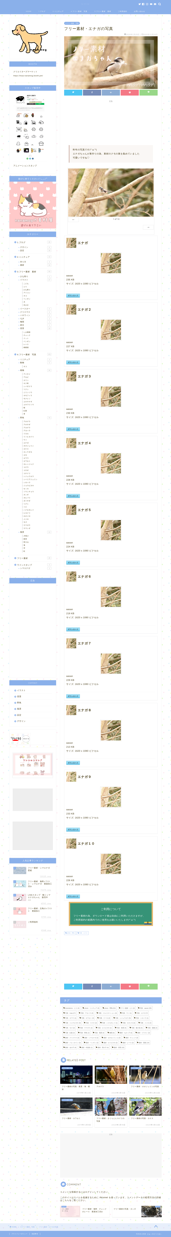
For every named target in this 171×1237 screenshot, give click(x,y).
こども (26, 284)
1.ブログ (42, 11)
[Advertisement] (111, 122)
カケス (26, 449)
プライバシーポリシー (19, 1234)
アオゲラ (27, 421)
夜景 (25, 539)
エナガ (26, 443)
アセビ (26, 377)
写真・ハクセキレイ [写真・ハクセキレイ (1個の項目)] (110, 1023)
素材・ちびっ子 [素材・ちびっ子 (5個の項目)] (126, 1033)
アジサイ (27, 374)
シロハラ (27, 482)
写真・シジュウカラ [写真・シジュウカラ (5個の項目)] (123, 1018)
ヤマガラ (27, 525)
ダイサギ (27, 501)
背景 (35, 328)
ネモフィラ (28, 395)
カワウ (26, 458)
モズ (25, 522)
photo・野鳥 (71, 933)
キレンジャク (29, 464)
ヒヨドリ (27, 513)
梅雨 (35, 322)
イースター (35, 308)
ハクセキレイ (29, 510)
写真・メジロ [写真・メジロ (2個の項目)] (145, 1023)
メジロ (26, 519)
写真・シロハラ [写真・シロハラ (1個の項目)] (142, 1018)
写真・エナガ (83, 933)
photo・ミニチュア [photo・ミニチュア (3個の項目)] (91, 1008)
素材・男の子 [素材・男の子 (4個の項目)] (103, 1047)
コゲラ (26, 467)
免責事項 (35, 1234)
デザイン (35, 247)
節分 (35, 325)
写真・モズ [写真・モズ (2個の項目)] (70, 1028)
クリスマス (35, 312)
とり (25, 287)
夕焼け (26, 536)
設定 (35, 250)
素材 (35, 265)
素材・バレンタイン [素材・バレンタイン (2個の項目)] (73, 1042)
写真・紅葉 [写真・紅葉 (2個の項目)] (70, 1033)
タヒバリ (27, 498)
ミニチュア (35, 359)
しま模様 (27, 332)
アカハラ (27, 431)
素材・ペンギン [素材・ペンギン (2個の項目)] (92, 1042)
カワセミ (27, 461)
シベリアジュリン (30, 479)
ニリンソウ (28, 392)
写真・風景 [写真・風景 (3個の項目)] (99, 1033)
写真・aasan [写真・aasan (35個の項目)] (145, 1008)
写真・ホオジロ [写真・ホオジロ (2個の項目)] (129, 1023)
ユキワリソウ (29, 405)
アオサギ (27, 424)
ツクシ (26, 389)
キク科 (26, 383)
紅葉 (25, 411)
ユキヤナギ (28, 402)
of (116, 219)
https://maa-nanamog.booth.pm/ (28, 76)
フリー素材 (34, 558)
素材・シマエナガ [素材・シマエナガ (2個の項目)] (91, 1038)
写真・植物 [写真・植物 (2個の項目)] (152, 1028)
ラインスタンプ (34, 564)
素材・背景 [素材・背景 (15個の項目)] (119, 1047)
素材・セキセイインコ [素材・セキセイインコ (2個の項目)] (112, 1038)
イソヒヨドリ (29, 437)
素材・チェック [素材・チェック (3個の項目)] (132, 1038)
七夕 (35, 318)
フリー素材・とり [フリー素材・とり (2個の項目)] (128, 1008)
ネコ (25, 296)
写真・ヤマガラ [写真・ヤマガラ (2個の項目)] (86, 1028)
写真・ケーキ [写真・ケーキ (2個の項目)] (104, 1018)
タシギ (26, 495)
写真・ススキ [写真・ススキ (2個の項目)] (91, 1023)
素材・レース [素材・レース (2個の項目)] (128, 1042)
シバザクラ (28, 386)
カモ (25, 455)
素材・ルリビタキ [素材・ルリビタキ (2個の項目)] (111, 1042)
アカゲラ (27, 428)
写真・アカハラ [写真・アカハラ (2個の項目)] (87, 1013)
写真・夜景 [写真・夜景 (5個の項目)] (121, 1028)
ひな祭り (35, 276)
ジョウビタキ (29, 486)
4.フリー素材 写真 (79, 11)
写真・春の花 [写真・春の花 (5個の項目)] (137, 1028)
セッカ (26, 489)
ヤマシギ (27, 528)
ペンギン (27, 299)
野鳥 (35, 417)
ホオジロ (27, 516)
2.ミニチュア (58, 11)
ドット (26, 338)
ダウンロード (73, 295)
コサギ (26, 470)
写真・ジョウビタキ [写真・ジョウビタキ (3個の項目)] (73, 1023)
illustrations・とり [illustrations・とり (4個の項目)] (72, 1008)
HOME (29, 11)
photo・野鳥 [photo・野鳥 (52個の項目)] (110, 1008)
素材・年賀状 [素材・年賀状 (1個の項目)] (86, 1047)
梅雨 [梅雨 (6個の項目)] (112, 1033)
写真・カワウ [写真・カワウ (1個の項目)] (70, 1018)
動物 (35, 362)
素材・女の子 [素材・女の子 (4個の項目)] (70, 1047)
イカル (26, 434)
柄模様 (26, 347)
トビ (25, 507)
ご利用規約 (122, 11)
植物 (35, 370)
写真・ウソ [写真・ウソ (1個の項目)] (127, 1013)
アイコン (27, 293)
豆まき (26, 305)
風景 (35, 532)
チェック (27, 335)
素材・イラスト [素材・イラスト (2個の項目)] (143, 1033)
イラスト (35, 280)
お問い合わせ (139, 11)
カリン (26, 380)
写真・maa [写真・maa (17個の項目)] (70, 1013)
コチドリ (27, 473)
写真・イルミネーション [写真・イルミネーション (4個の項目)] (107, 1013)
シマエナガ (35, 568)
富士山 (26, 542)
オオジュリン (29, 446)
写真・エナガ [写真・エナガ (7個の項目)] (142, 1013)
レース (26, 344)
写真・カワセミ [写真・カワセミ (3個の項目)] (87, 1018)
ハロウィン (35, 315)
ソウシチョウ (29, 492)
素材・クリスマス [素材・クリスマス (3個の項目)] (72, 1038)
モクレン (27, 399)
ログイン (89, 1192)
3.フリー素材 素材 (102, 11)
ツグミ (26, 504)
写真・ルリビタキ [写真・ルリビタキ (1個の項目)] (105, 1028)
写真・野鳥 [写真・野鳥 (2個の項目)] (85, 1033)
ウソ (25, 440)
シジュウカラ (29, 476)
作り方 (35, 262)
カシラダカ (28, 452)
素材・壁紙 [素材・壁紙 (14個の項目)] (144, 1042)
